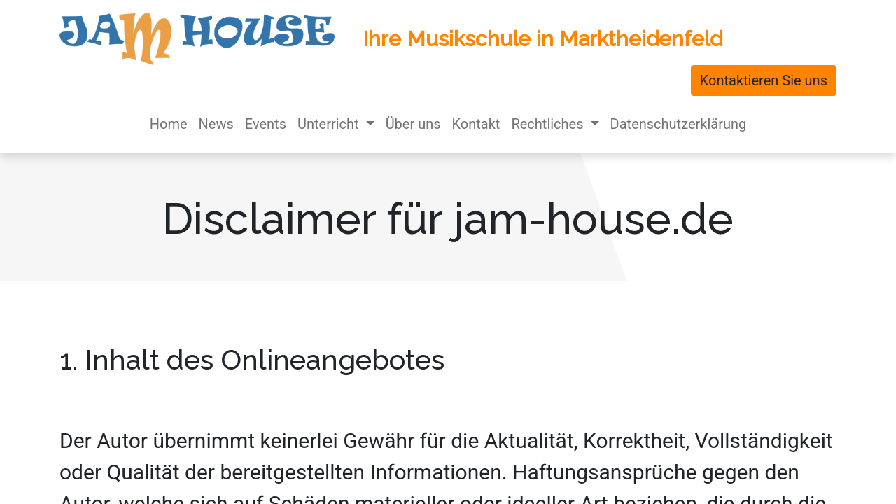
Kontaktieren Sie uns (763, 80)
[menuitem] (168, 124)
